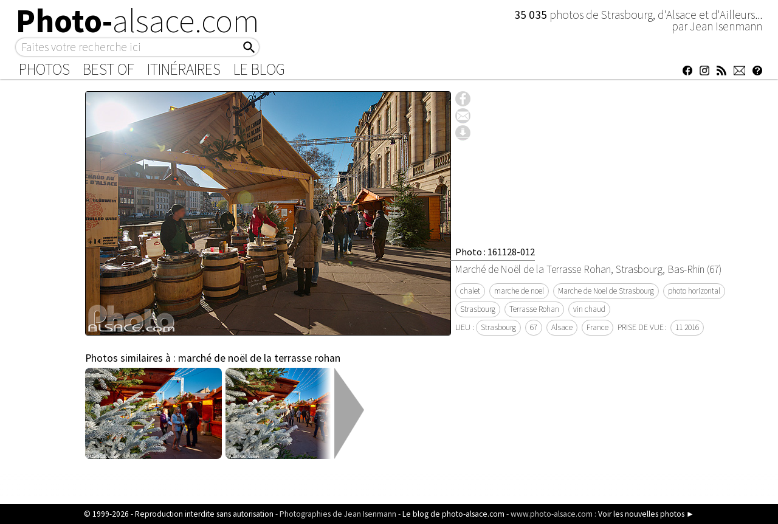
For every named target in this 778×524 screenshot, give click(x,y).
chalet (470, 291)
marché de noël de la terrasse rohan (259, 358)
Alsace (562, 327)
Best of (108, 69)
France (597, 327)
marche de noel (519, 291)
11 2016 (687, 327)
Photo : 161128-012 (495, 252)
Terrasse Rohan (534, 309)
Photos (44, 69)
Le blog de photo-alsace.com (453, 514)
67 (533, 327)
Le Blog (259, 69)
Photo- (138, 20)
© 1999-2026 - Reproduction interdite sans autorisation (179, 514)
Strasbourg (477, 309)
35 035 (531, 14)
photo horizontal (694, 291)
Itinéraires (184, 69)
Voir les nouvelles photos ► (646, 514)
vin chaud (589, 309)
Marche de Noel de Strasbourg (606, 291)
